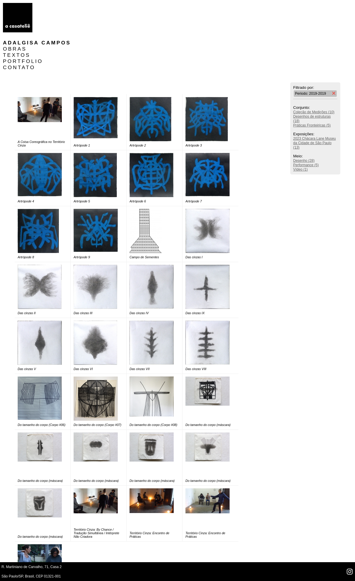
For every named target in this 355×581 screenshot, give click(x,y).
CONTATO (54, 31)
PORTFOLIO (58, 24)
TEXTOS (52, 18)
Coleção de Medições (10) (313, 75)
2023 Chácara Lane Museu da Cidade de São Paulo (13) (314, 106)
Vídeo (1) (300, 133)
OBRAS (50, 12)
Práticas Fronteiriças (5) (312, 88)
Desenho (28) (304, 124)
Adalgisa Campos (72, 6)
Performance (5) (306, 128)
